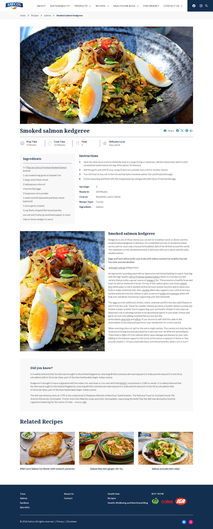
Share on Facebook (177, 130)
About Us (69, 493)
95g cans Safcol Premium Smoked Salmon (46, 167)
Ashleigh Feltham (117, 267)
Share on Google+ (191, 130)
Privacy (60, 521)
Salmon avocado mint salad (165, 468)
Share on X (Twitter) (182, 130)
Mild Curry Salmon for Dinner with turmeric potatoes (47, 468)
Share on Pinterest (186, 130)
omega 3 (151, 280)
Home (23, 15)
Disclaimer (71, 521)
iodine (163, 293)
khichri (123, 383)
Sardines (24, 502)
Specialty (25, 507)
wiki (84, 402)
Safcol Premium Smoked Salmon (144, 276)
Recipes (35, 15)
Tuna (22, 493)
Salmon (47, 15)
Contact (68, 498)
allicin (138, 319)
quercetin (125, 319)
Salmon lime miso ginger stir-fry (106, 468)
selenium (174, 293)
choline (145, 290)
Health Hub (114, 493)
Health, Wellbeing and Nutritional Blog (128, 502)
